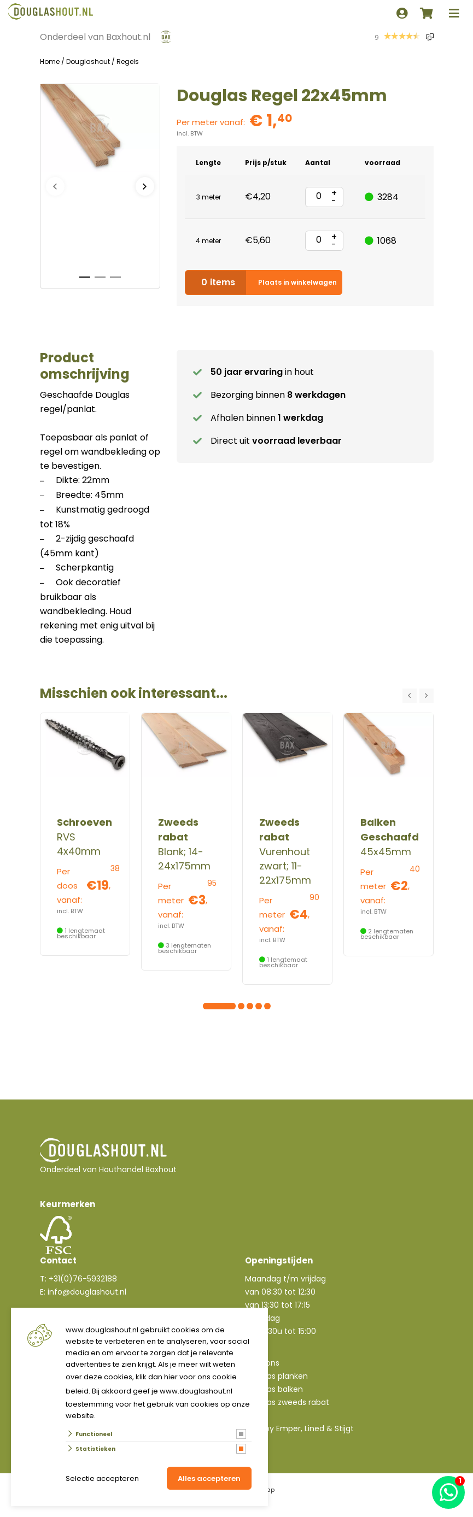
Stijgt (344, 1428)
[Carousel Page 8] (267, 1006)
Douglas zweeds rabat (287, 1402)
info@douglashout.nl (87, 1291)
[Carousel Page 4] (232, 1006)
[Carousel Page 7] (258, 1006)
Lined (314, 1428)
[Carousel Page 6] (250, 1006)
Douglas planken (276, 1376)
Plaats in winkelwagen (263, 282)
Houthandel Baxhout (138, 1169)
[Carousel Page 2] (215, 1006)
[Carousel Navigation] (418, 696)
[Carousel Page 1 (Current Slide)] (206, 1006)
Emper (288, 1428)
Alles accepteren (209, 1478)
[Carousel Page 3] (223, 1006)
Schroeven (84, 822)
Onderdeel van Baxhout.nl (95, 37)
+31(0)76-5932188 (83, 1278)
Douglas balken (274, 1389)
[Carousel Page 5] (241, 1006)
